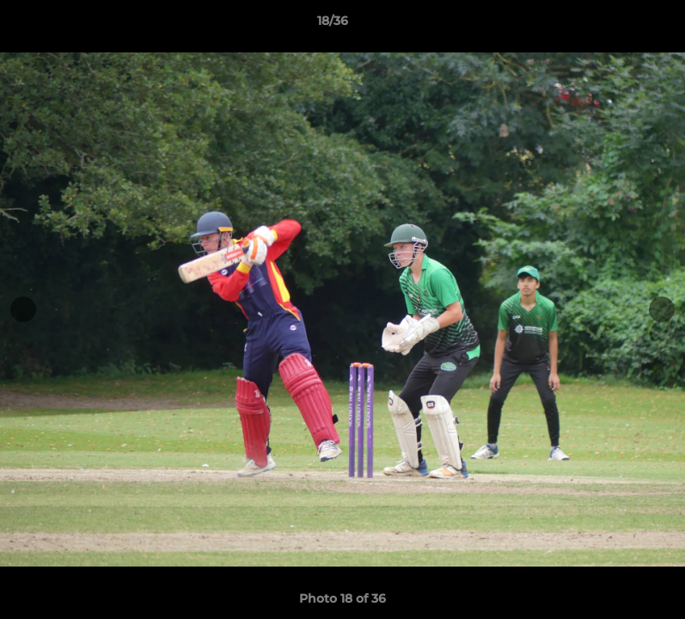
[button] (612, 25)
